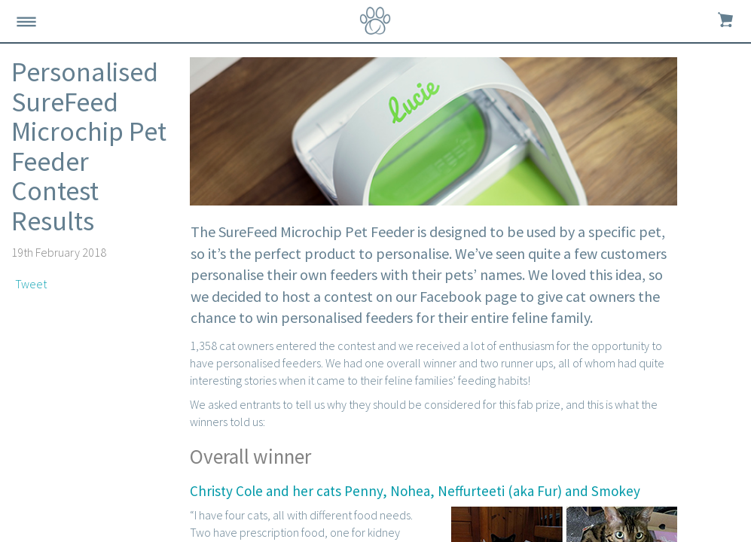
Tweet (31, 283)
